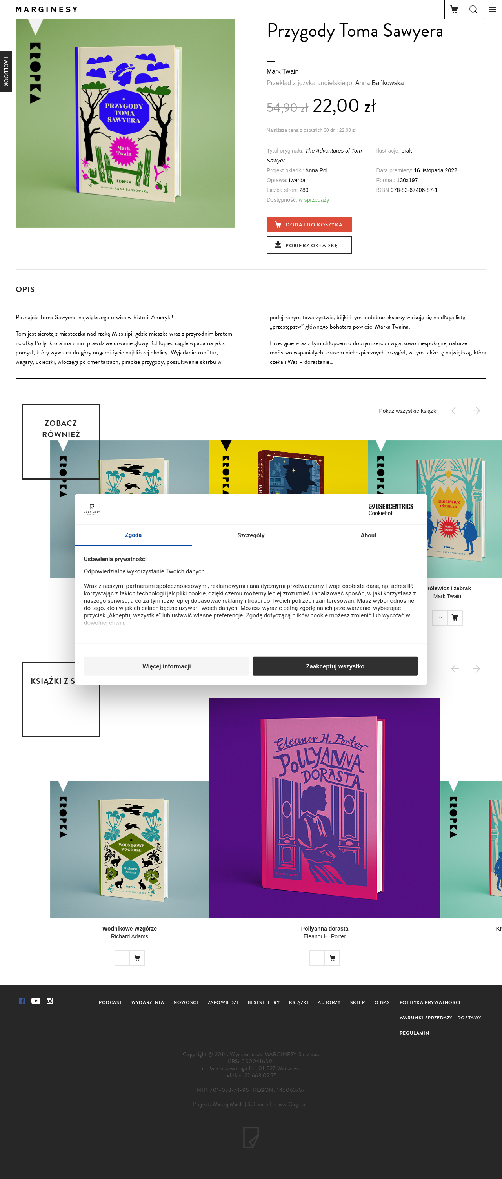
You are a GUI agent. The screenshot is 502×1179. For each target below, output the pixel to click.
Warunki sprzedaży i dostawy (441, 1017)
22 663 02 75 (260, 1075)
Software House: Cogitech (278, 1104)
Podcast (110, 1002)
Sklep (357, 1002)
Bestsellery (264, 1002)
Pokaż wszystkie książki (408, 411)
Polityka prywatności (430, 1002)
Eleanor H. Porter (325, 936)
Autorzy (329, 1002)
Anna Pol (316, 170)
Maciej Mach (228, 1104)
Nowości (185, 1002)
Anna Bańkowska (379, 83)
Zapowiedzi (223, 1002)
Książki (298, 1002)
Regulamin (414, 1033)
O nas (382, 1002)
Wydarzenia (147, 1002)
